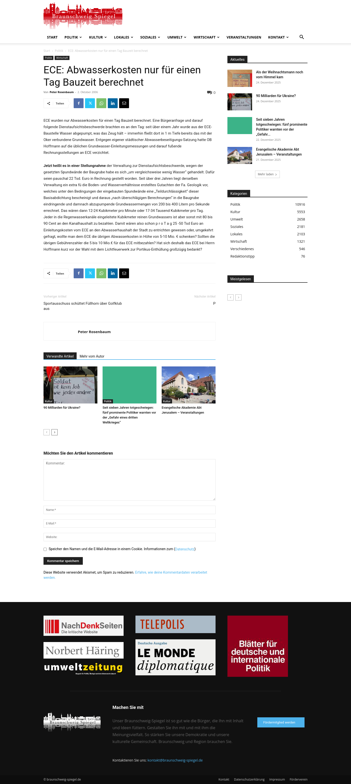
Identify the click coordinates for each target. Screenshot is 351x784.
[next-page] (54, 432)
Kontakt (278, 37)
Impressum (277, 779)
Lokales (123, 37)
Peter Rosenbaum (62, 92)
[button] (301, 37)
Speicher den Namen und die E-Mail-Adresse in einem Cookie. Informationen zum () (122, 549)
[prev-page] (47, 432)
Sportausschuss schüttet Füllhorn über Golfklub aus (83, 306)
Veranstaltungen (244, 37)
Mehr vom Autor (92, 356)
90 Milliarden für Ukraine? (62, 407)
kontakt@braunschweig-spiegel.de (175, 760)
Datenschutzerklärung (249, 779)
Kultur (98, 37)
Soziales (150, 37)
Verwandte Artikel (60, 356)
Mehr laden (267, 174)
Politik (73, 37)
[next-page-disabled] (238, 297)
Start (52, 37)
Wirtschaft (206, 37)
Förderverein (298, 779)
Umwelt (176, 37)
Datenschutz (185, 549)
